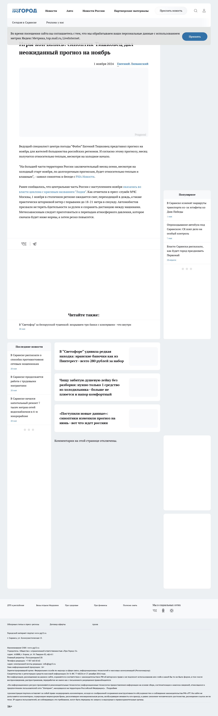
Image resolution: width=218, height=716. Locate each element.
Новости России (94, 10)
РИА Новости (85, 177)
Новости (51, 10)
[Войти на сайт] (204, 10)
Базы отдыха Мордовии (47, 605)
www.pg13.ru (40, 633)
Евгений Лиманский (132, 64)
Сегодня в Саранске (24, 22)
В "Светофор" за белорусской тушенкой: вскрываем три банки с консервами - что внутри (83, 327)
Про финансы (100, 605)
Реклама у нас (55, 22)
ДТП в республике (15, 605)
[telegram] (35, 244)
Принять (195, 36)
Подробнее (112, 688)
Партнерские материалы (131, 10)
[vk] (24, 244)
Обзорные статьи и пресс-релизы (23, 624)
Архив (95, 624)
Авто (69, 10)
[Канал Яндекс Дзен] (171, 610)
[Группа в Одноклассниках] (163, 610)
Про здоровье (71, 605)
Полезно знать (130, 605)
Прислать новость (171, 10)
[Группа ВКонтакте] (155, 610)
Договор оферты (58, 624)
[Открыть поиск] (195, 10)
